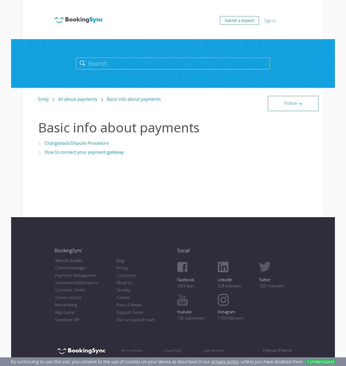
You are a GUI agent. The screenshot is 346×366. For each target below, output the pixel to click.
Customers (126, 275)
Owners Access (68, 297)
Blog (120, 260)
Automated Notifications (76, 282)
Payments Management (75, 275)
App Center (65, 312)
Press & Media (129, 304)
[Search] (173, 63)
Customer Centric (70, 290)
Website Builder (68, 260)
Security (123, 290)
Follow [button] (290, 103)
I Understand (320, 361)
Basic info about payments (134, 99)
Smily (43, 99)
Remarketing (66, 304)
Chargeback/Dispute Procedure (77, 143)
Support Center (130, 312)
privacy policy (224, 362)
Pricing (122, 267)
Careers (123, 297)
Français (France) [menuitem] (277, 350)
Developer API (67, 319)
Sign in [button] (269, 20)
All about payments (77, 99)
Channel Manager (70, 267)
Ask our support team (136, 319)
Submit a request (239, 20)
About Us (125, 282)
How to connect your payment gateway (84, 152)
